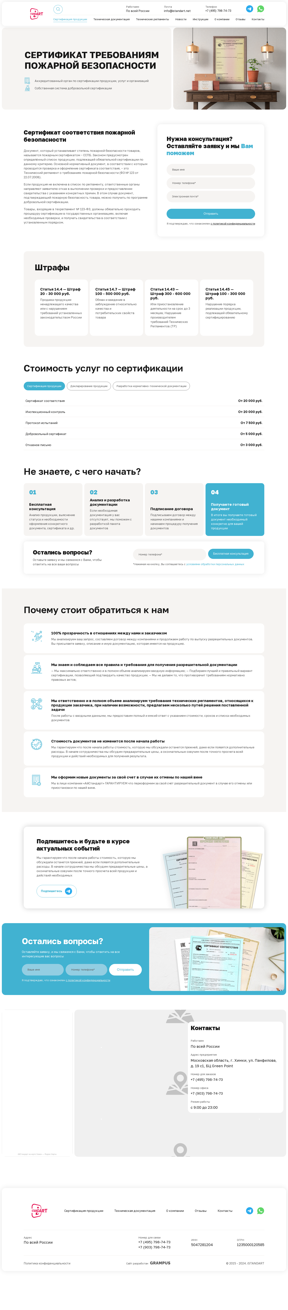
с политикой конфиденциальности (233, 224)
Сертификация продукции (71, 19)
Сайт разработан (149, 1300)
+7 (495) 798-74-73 (217, 11)
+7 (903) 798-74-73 (207, 1128)
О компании (222, 19)
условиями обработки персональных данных (215, 595)
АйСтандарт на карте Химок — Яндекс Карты (37, 1189)
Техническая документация (112, 19)
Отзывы (241, 19)
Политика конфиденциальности (47, 1300)
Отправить (125, 1004)
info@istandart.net (175, 11)
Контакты (258, 19)
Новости (181, 19)
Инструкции (201, 19)
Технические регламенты (153, 19)
